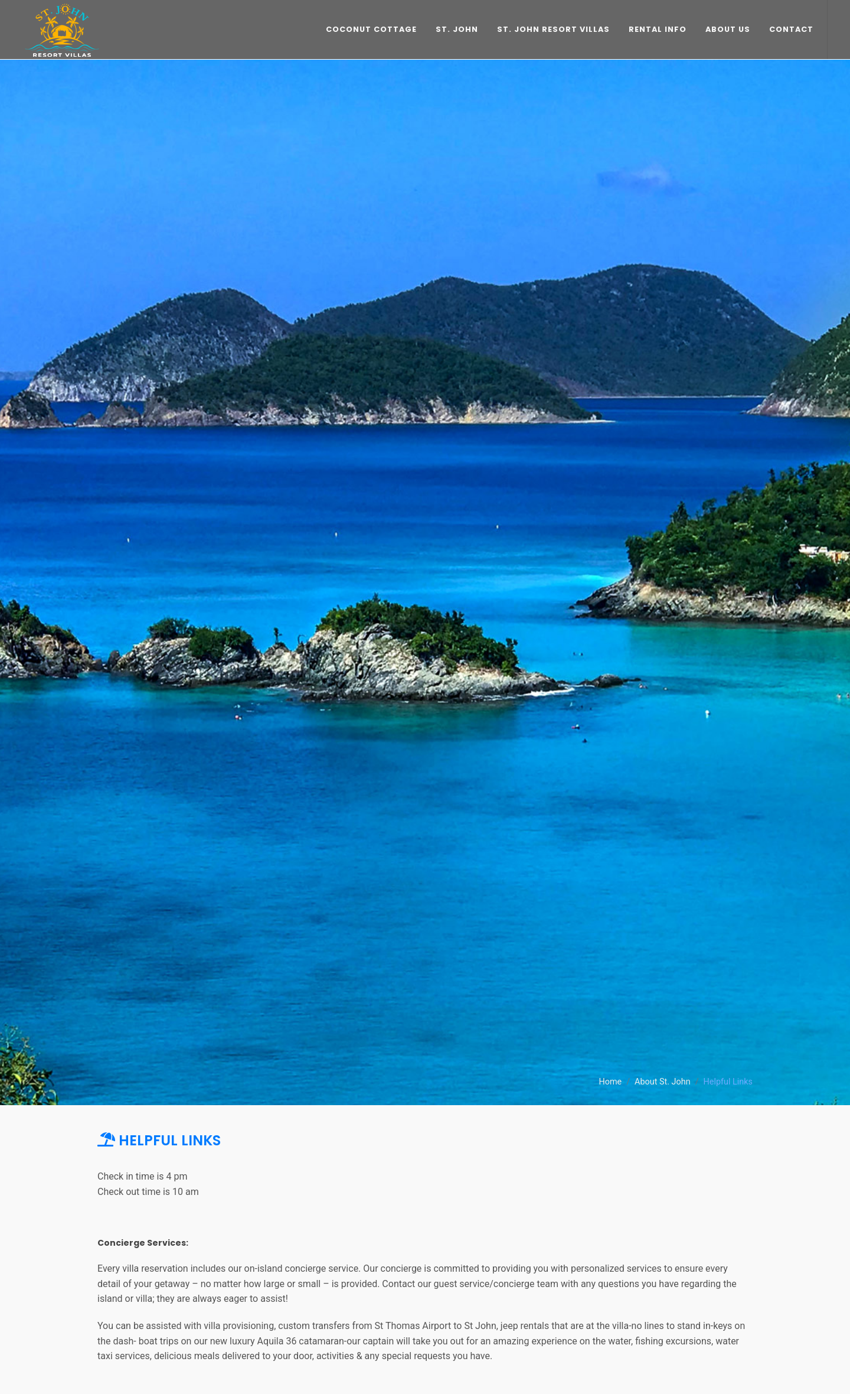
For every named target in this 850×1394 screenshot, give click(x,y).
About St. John (663, 1082)
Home (610, 1082)
